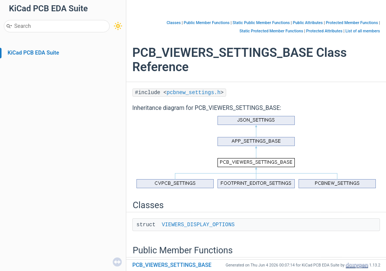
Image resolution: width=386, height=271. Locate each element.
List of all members (362, 31)
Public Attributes (308, 22)
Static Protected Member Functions (271, 31)
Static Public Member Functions (261, 22)
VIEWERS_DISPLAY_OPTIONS (198, 225)
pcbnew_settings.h (194, 93)
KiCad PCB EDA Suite (33, 53)
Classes (174, 22)
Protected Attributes (324, 31)
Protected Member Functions (352, 22)
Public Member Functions (207, 22)
